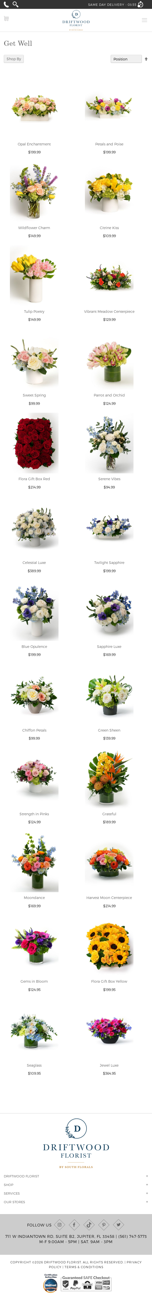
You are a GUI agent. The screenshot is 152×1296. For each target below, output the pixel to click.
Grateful (109, 814)
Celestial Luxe (34, 562)
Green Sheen (109, 730)
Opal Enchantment (34, 144)
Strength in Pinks (34, 814)
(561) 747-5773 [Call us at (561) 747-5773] (132, 1236)
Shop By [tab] (14, 59)
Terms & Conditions (84, 1267)
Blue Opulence (34, 646)
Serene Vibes (109, 479)
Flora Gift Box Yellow (109, 981)
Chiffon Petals (34, 730)
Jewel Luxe (109, 1065)
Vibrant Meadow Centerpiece (109, 311)
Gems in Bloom (34, 981)
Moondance (34, 897)
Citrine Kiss (109, 228)
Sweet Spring (34, 395)
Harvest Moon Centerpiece (109, 897)
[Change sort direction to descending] (146, 59)
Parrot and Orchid (109, 395)
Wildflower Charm (34, 228)
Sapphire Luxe (109, 646)
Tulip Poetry (34, 311)
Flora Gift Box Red (34, 479)
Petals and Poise (109, 144)
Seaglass (34, 1065)
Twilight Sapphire (109, 562)
